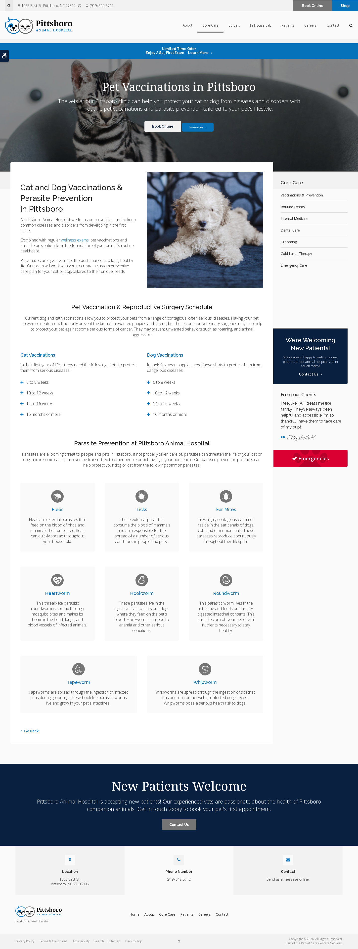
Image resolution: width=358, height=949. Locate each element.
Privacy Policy (24, 941)
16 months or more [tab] (43, 414)
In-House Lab (260, 27)
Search (99, 941)
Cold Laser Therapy (296, 253)
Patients (287, 27)
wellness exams (75, 240)
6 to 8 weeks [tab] (37, 382)
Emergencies (310, 458)
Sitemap (114, 941)
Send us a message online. (288, 879)
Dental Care (290, 230)
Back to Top (133, 941)
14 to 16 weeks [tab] (39, 403)
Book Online (312, 6)
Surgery (234, 27)
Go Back (31, 731)
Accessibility (81, 941)
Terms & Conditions (53, 941)
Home (134, 914)
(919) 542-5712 (102, 5)
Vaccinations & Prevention (302, 195)
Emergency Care (294, 265)
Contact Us (179, 825)
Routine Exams (293, 206)
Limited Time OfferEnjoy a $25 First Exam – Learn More (177, 51)
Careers (310, 27)
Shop (345, 6)
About (187, 27)
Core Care (210, 27)
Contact (333, 27)
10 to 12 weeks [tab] (39, 393)
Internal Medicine (294, 218)
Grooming (289, 241)
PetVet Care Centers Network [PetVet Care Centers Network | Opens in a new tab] (321, 943)
